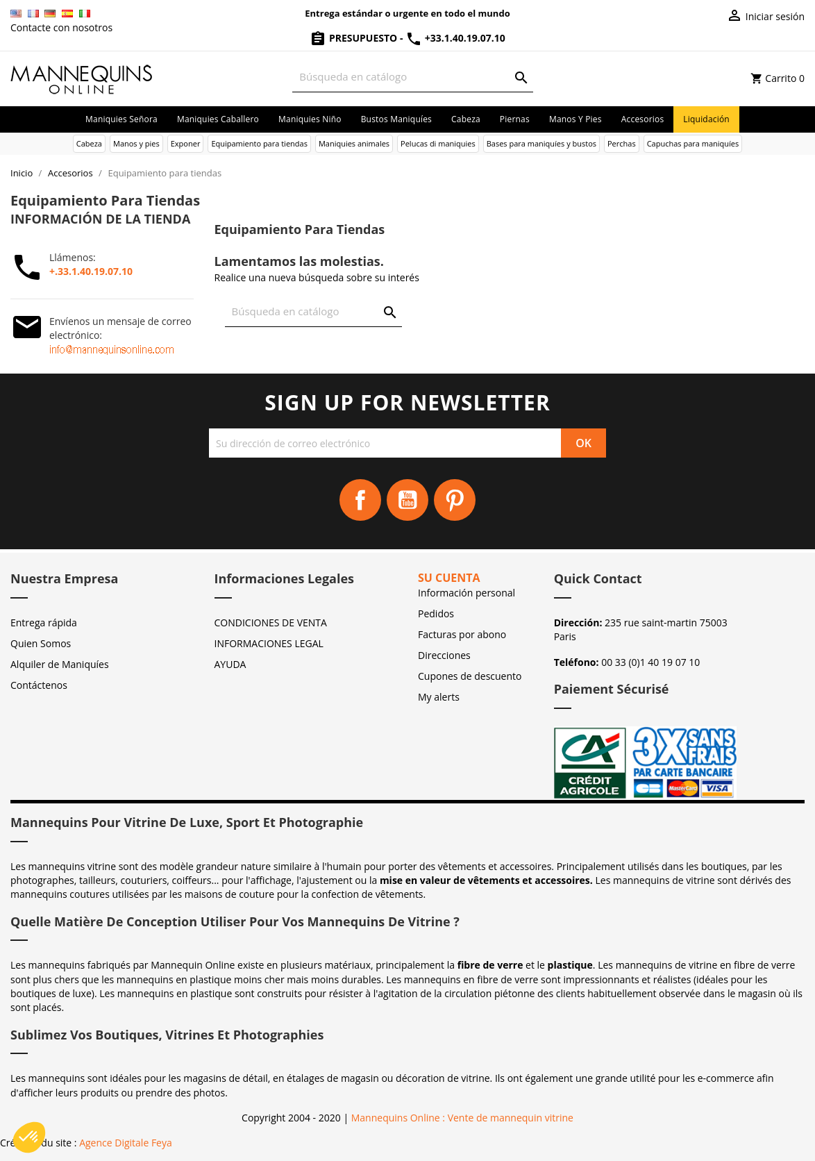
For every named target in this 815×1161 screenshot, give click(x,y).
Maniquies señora (121, 119)
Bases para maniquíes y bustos (541, 143)
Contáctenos (38, 685)
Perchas (621, 143)
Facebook (360, 500)
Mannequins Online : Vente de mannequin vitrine (462, 1117)
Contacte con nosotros (61, 27)
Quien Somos (40, 643)
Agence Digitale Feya (125, 1142)
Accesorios (642, 119)
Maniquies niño (310, 119)
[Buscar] (412, 76)
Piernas (515, 119)
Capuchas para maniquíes (693, 143)
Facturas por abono (462, 634)
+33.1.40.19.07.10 (455, 37)
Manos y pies (575, 119)
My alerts (439, 696)
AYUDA (230, 664)
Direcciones (444, 655)
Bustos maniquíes (396, 119)
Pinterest (455, 500)
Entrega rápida (43, 622)
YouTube (407, 500)
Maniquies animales (354, 143)
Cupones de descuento (469, 676)
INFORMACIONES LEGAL (269, 643)
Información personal (466, 592)
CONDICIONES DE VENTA (271, 622)
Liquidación (706, 119)
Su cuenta (449, 577)
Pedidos (436, 613)
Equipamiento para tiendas (259, 143)
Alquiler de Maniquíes (59, 664)
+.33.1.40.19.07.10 (91, 271)
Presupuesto (355, 37)
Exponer (186, 143)
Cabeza (465, 119)
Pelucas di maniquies (438, 143)
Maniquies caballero (218, 119)
